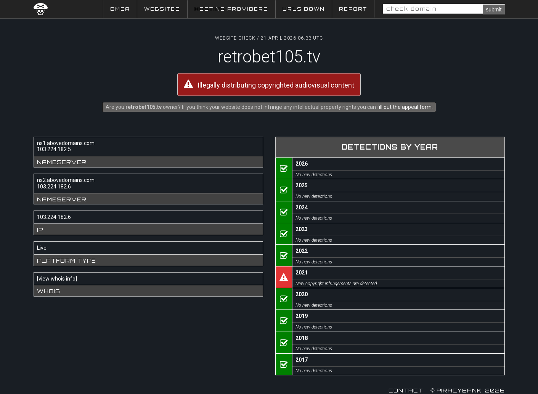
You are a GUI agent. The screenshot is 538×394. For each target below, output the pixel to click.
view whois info (57, 279)
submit (493, 9)
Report (353, 9)
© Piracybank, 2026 (467, 390)
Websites (162, 9)
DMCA (120, 9)
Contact (406, 390)
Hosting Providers (231, 9)
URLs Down (304, 9)
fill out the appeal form (404, 107)
